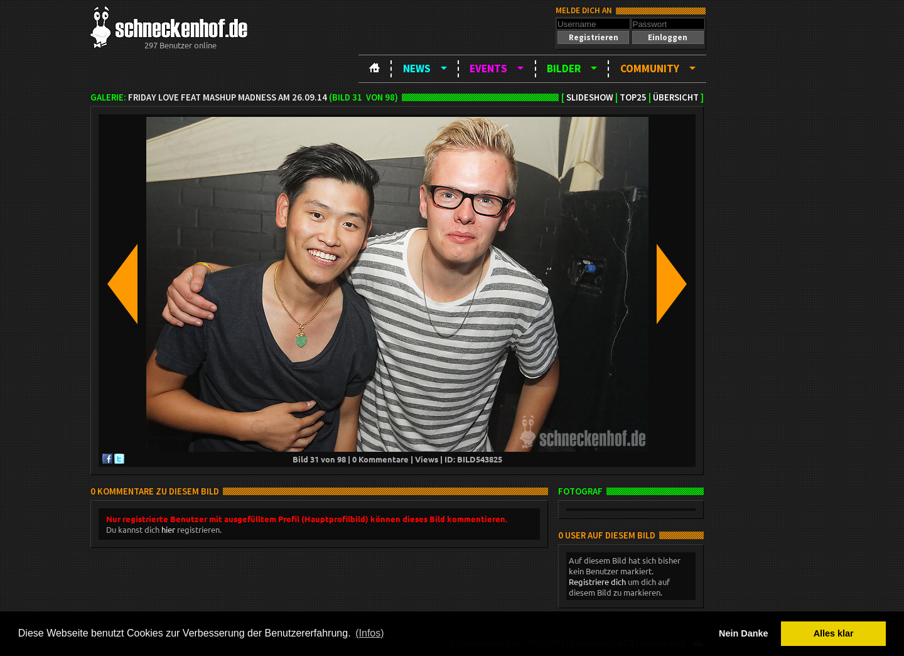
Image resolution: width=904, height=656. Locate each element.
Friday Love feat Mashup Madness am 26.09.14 (227, 97)
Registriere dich (597, 581)
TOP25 (633, 97)
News (417, 68)
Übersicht (676, 97)
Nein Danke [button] (743, 633)
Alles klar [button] (834, 633)
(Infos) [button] (369, 633)
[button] (593, 37)
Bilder (564, 68)
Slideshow (589, 97)
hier (168, 529)
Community (649, 68)
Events (488, 68)
